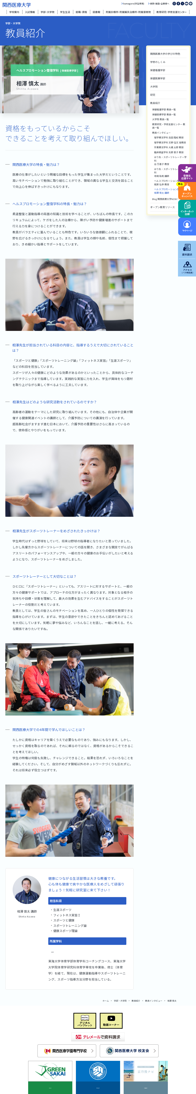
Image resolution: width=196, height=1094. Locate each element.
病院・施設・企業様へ (159, 3)
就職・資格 (81, 12)
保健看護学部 (157, 70)
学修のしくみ (157, 62)
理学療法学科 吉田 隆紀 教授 (169, 137)
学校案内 (14, 12)
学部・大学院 (47, 12)
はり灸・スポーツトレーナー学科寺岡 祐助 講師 (170, 172)
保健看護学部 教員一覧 (164, 109)
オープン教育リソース (162, 207)
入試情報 (30, 12)
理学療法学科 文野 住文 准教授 (170, 142)
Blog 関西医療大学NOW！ (165, 199)
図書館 (96, 12)
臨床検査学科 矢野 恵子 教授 (169, 152)
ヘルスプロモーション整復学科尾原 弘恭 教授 (170, 182)
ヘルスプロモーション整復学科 (72, 950)
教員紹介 (155, 103)
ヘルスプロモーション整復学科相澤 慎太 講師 (170, 190)
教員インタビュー (161, 132)
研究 (152, 95)
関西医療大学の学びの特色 (165, 53)
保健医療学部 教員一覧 (164, 114)
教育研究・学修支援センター (171, 12)
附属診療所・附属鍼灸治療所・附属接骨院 (128, 12)
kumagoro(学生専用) (133, 3)
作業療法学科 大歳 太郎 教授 (169, 147)
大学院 (154, 86)
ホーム (105, 1000)
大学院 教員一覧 (160, 119)
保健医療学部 (157, 78)
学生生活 (65, 12)
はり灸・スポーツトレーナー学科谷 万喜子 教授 (170, 160)
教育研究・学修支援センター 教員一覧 (168, 126)
